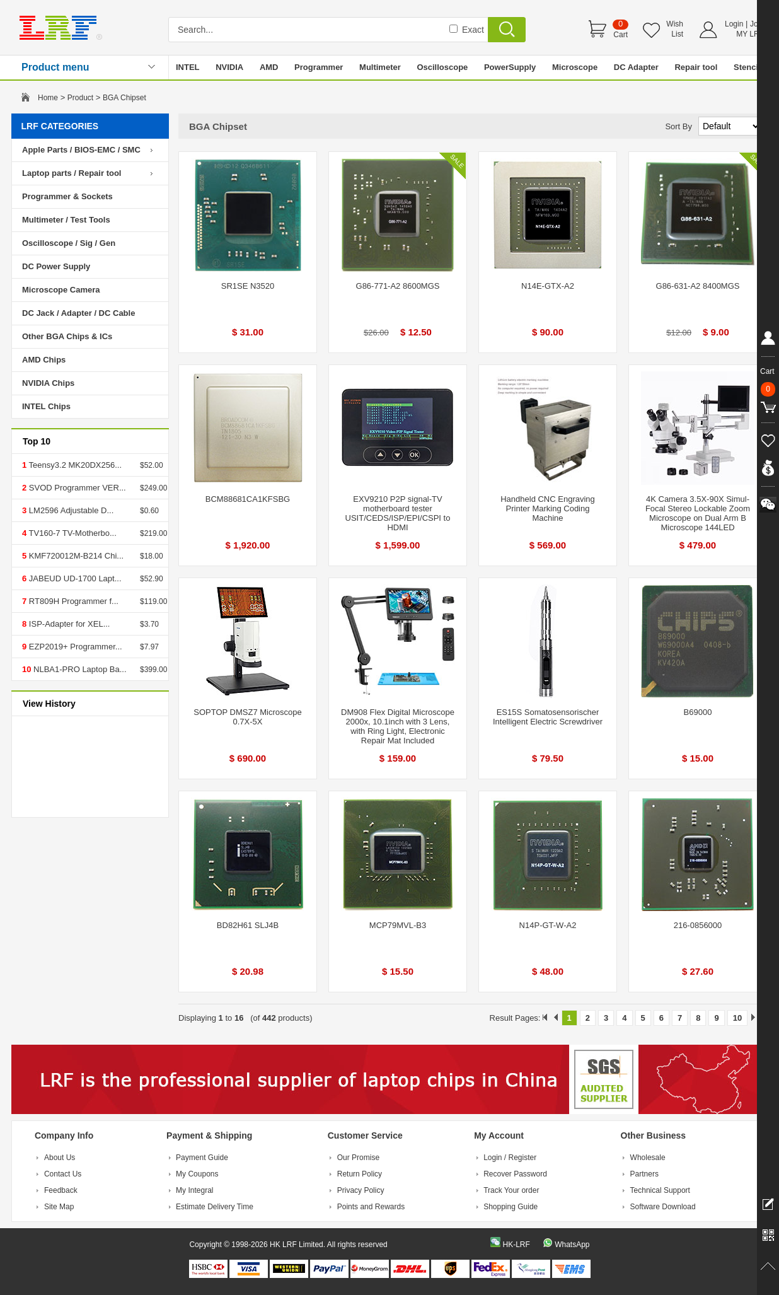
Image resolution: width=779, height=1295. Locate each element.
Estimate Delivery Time (214, 1206)
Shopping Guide (510, 1206)
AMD (269, 67)
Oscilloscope (442, 67)
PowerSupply (510, 67)
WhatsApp (572, 1244)
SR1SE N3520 (248, 286)
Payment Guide (202, 1157)
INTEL (188, 67)
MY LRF (750, 34)
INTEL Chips (46, 406)
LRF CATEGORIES (60, 126)
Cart (620, 34)
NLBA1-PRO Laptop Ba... (78, 669)
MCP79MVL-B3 (397, 925)
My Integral (194, 1190)
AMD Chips (44, 359)
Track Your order (511, 1190)
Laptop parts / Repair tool (71, 173)
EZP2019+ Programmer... (74, 646)
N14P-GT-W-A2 (548, 925)
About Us (59, 1157)
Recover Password (515, 1174)
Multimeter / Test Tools (66, 219)
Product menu (55, 67)
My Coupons (197, 1174)
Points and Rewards (371, 1206)
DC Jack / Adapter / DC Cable (78, 313)
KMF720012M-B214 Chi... (75, 555)
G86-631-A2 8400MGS (698, 286)
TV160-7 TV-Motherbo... (71, 533)
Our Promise (358, 1157)
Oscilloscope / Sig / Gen (68, 243)
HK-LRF (515, 1244)
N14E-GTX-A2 (547, 286)
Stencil (747, 67)
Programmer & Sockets (67, 196)
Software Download (663, 1206)
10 (737, 1018)
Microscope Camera (61, 289)
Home (48, 97)
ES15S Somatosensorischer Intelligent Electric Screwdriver (548, 716)
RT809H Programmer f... (72, 601)
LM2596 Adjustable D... (69, 510)
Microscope (574, 67)
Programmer (318, 67)
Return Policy (359, 1174)
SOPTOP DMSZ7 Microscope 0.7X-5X (247, 716)
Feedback (61, 1190)
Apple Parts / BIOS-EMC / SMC (81, 149)
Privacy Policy (360, 1190)
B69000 (698, 712)
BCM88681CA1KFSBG (247, 499)
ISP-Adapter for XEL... (68, 624)
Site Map (59, 1206)
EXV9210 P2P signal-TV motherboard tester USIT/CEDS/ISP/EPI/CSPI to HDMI (398, 513)
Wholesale (648, 1157)
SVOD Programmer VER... (75, 487)
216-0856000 (698, 925)
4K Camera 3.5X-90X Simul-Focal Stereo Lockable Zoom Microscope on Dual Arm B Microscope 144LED (697, 513)
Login (734, 24)
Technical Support (660, 1190)
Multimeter (380, 67)
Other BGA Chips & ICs (67, 336)
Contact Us (62, 1174)
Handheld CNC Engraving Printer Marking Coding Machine (547, 508)
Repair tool (695, 67)
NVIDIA (229, 67)
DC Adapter (636, 67)
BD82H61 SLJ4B (248, 925)
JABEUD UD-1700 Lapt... (73, 578)
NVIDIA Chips (48, 383)
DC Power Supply (56, 266)
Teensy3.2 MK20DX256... (74, 465)
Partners (644, 1174)
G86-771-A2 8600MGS (398, 286)
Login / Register (509, 1157)
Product (80, 97)
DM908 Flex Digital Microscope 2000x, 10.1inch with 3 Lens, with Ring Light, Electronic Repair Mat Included (397, 726)
